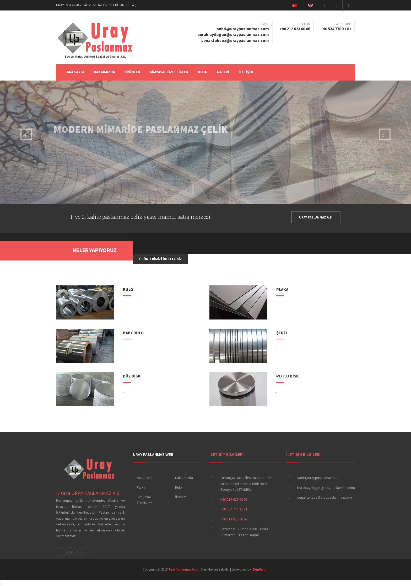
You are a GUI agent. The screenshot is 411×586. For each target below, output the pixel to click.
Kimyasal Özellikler (144, 499)
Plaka (141, 487)
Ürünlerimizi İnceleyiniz (160, 259)
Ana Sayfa (75, 72)
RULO (128, 289)
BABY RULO (133, 332)
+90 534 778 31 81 (336, 28)
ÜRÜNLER (132, 72)
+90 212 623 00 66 (294, 28)
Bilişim (260, 569)
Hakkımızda (184, 477)
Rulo (178, 487)
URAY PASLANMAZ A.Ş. (316, 217)
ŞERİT (282, 332)
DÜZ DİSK (131, 376)
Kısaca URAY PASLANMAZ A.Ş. (88, 493)
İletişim (180, 496)
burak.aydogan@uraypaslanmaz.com (233, 34)
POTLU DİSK (287, 376)
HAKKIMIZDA (104, 72)
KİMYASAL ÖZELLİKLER (169, 72)
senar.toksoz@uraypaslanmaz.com (235, 40)
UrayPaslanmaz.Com (184, 569)
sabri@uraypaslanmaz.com (243, 28)
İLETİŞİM (246, 72)
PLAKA (282, 289)
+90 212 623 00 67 (233, 519)
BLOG (202, 72)
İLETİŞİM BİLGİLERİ (226, 454)
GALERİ (223, 72)
